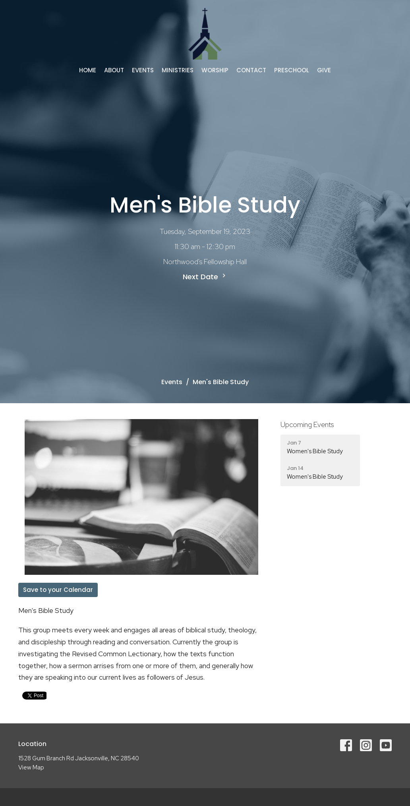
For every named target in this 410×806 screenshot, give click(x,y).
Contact (251, 70)
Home (87, 70)
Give (324, 70)
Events (143, 70)
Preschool (291, 70)
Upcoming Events (307, 424)
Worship (214, 70)
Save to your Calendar (58, 590)
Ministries (177, 70)
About (114, 70)
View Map (31, 767)
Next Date (205, 277)
